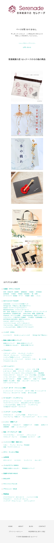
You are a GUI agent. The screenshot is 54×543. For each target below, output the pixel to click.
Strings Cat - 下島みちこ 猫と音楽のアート (17, 306)
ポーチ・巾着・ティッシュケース (35, 391)
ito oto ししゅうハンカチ (22, 335)
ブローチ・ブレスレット (11, 355)
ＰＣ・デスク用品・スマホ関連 (35, 375)
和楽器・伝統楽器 (23, 294)
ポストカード (22, 377)
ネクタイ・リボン (30, 359)
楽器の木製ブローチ (27, 345)
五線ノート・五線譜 (39, 379)
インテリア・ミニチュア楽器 (12, 412)
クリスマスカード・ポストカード (13, 497)
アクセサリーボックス (10, 361)
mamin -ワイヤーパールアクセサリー (15, 307)
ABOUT (20, 526)
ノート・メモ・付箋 (33, 369)
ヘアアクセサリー (26, 355)
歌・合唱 (34, 294)
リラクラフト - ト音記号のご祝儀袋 (14, 317)
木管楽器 (39, 292)
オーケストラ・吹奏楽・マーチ (13, 296)
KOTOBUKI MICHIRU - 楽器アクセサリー (16, 319)
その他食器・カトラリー (27, 437)
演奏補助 (6, 427)
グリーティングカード (36, 377)
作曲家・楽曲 (29, 296)
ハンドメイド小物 (32, 497)
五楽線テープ (28, 425)
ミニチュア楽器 (20, 415)
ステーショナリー (8, 366)
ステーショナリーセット (11, 382)
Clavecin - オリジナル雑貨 (11, 315)
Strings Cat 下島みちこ (40, 335)
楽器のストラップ (8, 343)
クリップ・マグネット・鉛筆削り (28, 371)
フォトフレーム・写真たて (11, 417)
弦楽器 (31, 292)
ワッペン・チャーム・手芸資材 (20, 445)
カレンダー (38, 460)
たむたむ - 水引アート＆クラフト (13, 321)
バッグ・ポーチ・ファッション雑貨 (14, 388)
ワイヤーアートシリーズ (11, 403)
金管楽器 (6, 294)
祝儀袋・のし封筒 (8, 381)
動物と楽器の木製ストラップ (12, 340)
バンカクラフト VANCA (31, 401)
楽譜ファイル (20, 369)
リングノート (28, 460)
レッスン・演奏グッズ (10, 422)
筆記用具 (41, 373)
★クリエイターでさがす (11, 301)
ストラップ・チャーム (21, 499)
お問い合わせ (27, 47)
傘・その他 (42, 359)
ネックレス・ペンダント (26, 353)
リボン (5, 445)
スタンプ (20, 375)
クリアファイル (8, 369)
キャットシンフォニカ (10, 484)
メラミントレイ (31, 435)
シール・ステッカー (9, 377)
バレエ (38, 296)
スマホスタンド (8, 415)
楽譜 (13, 427)
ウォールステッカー (29, 417)
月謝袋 (19, 379)
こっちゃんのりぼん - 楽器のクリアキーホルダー (18, 327)
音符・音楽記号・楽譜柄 (11, 292)
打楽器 (14, 294)
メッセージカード (8, 379)
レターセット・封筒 (9, 371)
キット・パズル (42, 417)
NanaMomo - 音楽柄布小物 (12, 313)
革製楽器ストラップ (28, 468)
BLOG (31, 526)
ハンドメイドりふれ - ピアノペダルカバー (16, 323)
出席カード (27, 379)
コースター (20, 435)
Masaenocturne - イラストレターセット (16, 309)
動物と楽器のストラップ (24, 343)
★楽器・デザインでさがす (11, 289)
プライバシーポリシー (16, 531)
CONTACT (42, 526)
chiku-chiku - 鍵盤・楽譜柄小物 (33, 313)
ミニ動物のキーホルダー (11, 345)
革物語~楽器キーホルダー (11, 468)
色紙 (18, 381)
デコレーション (33, 415)
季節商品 (6, 494)
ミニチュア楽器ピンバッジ (11, 357)
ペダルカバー (17, 425)
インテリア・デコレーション (12, 501)
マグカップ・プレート (10, 437)
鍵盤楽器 (24, 292)
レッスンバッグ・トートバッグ (13, 359)
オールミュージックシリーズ (12, 401)
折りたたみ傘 (32, 393)
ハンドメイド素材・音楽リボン (13, 442)
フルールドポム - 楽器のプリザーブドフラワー (18, 325)
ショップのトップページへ (27, 43)
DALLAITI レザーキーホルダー (30, 403)
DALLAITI (6, 478)
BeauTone (6, 425)
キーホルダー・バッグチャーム (13, 398)
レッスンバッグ (22, 427)
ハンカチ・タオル (8, 332)
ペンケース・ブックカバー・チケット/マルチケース (19, 373)
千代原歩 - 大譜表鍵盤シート (37, 317)
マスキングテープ (8, 375)
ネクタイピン (27, 357)
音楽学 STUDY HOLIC (10, 473)
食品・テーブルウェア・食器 (12, 432)
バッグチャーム (33, 405)
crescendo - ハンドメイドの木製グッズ (15, 304)
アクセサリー (7, 350)
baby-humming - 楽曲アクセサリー (34, 315)
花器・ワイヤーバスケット (11, 447)
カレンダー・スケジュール (30, 381)
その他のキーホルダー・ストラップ (14, 406)
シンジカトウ (7, 335)
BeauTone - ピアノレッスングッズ (36, 311)
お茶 (39, 437)
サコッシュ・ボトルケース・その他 (14, 393)
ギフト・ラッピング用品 (11, 452)
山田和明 (6, 457)
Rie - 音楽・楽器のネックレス (12, 311)
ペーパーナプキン (8, 435)
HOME (10, 526)
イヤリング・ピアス (9, 353)
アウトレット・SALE (10, 489)
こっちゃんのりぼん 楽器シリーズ (14, 405)
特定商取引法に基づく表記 (37, 531)
